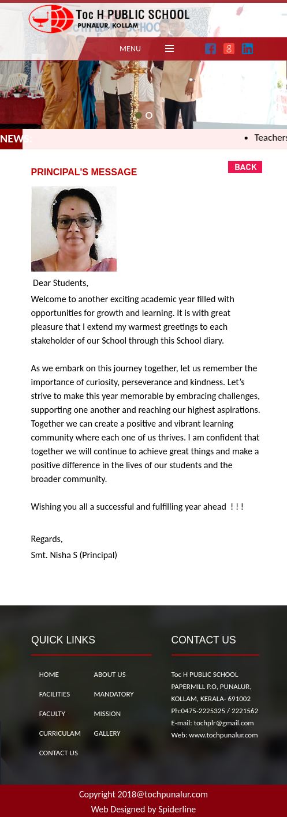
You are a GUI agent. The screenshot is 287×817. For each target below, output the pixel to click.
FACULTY (52, 713)
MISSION (107, 713)
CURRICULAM (60, 733)
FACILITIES (54, 694)
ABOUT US (109, 674)
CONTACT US (58, 752)
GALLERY (107, 733)
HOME (49, 674)
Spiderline (177, 809)
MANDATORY (113, 694)
